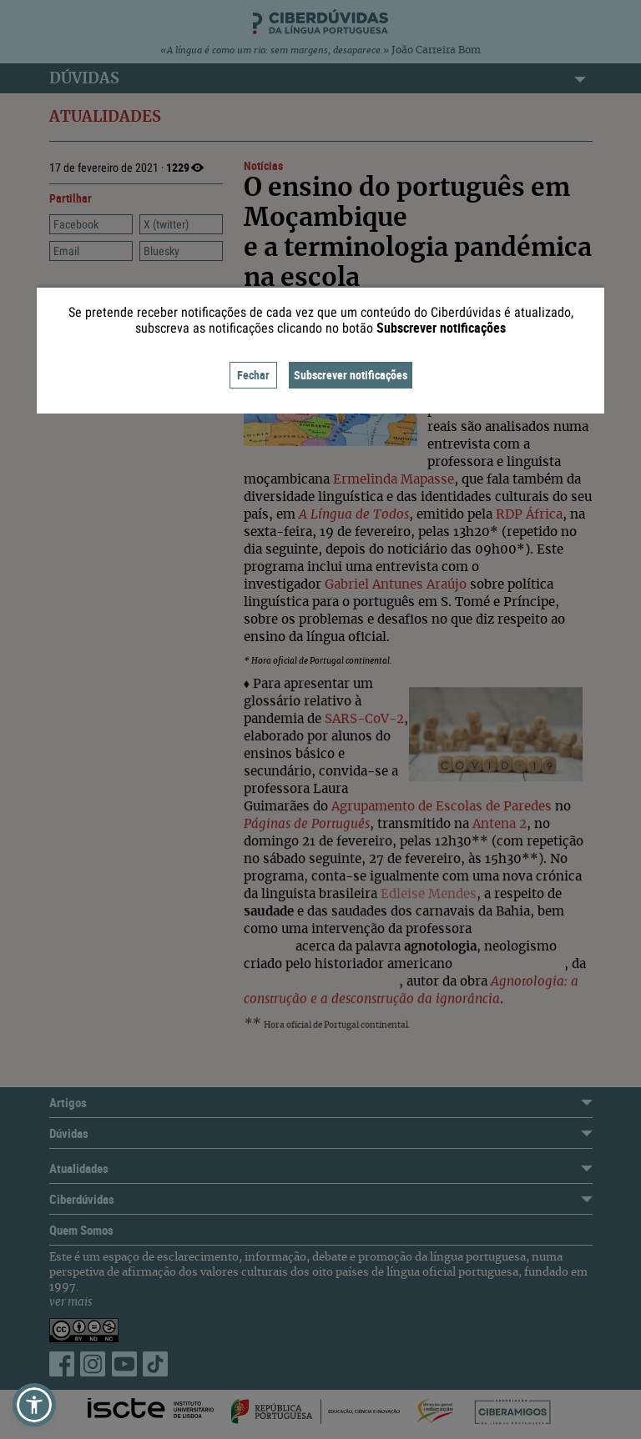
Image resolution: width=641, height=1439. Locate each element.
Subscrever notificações (350, 375)
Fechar (253, 375)
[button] (34, 1404)
